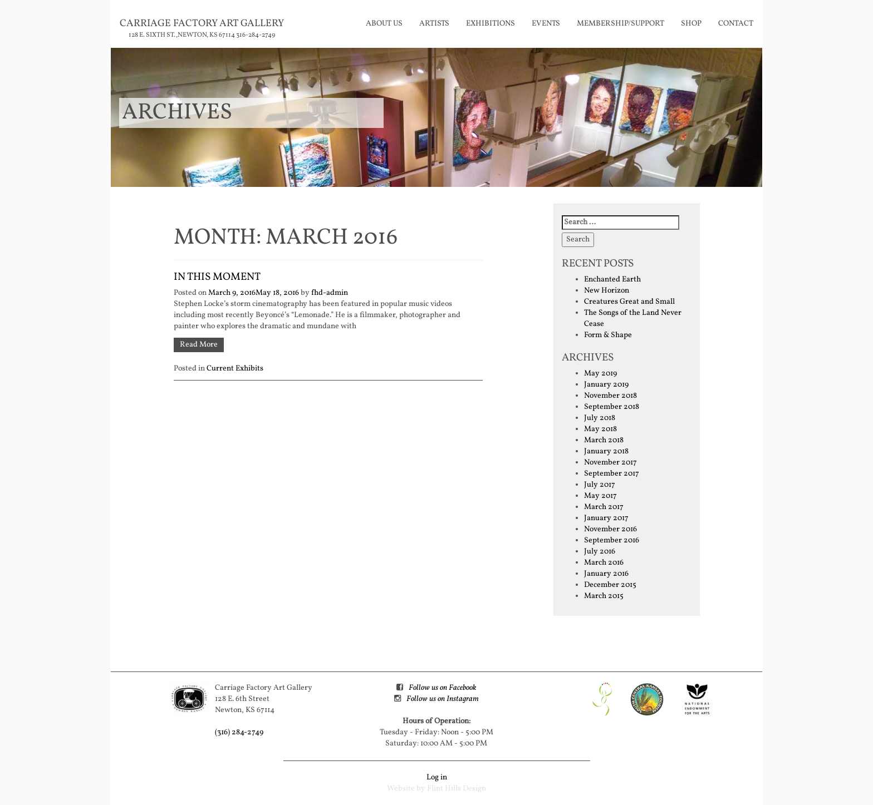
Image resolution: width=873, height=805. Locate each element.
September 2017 (611, 473)
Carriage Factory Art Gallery (202, 24)
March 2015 (604, 596)
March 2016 (604, 562)
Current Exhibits (235, 368)
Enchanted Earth (612, 279)
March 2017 (604, 507)
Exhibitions (490, 23)
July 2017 (599, 485)
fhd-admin (329, 293)
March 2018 (604, 440)
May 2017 (600, 496)
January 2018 (606, 451)
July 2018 (599, 418)
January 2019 (606, 384)
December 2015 (610, 585)
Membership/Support (620, 23)
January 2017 (606, 518)
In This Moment (217, 277)
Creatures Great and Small (629, 302)
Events (546, 23)
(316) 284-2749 (239, 732)
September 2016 (611, 540)
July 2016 (599, 551)
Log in (436, 777)
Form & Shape (608, 335)
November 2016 (610, 529)
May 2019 (600, 373)
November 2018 (610, 396)
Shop (691, 23)
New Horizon (606, 290)
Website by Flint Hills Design (436, 788)
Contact (735, 23)
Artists (434, 23)
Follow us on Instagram (442, 699)
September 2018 (611, 407)
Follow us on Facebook (442, 688)
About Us (384, 23)
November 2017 (610, 462)
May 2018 (600, 429)
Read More (199, 344)
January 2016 (606, 574)
